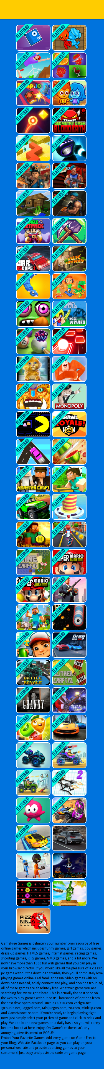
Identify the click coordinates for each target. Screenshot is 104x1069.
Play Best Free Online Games (52, 9)
